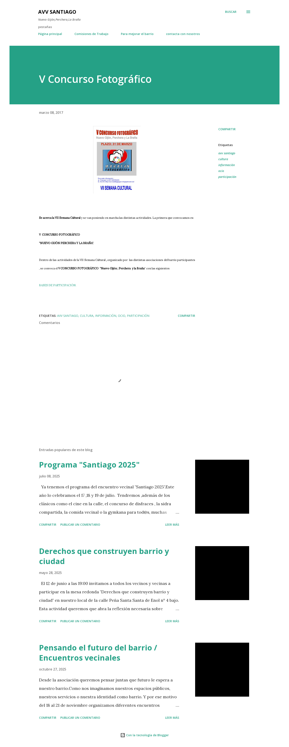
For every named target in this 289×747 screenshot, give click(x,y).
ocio (221, 171)
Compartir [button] (227, 129)
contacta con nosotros (183, 34)
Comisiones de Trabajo (91, 34)
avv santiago (226, 153)
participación (227, 177)
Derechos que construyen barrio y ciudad (104, 556)
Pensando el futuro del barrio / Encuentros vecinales (98, 652)
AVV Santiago (57, 11)
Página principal (50, 34)
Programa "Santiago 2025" (89, 464)
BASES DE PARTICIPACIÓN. (57, 285)
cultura (223, 159)
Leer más (172, 525)
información (226, 165)
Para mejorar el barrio (137, 34)
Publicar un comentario (80, 525)
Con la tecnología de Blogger (144, 735)
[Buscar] (230, 11)
